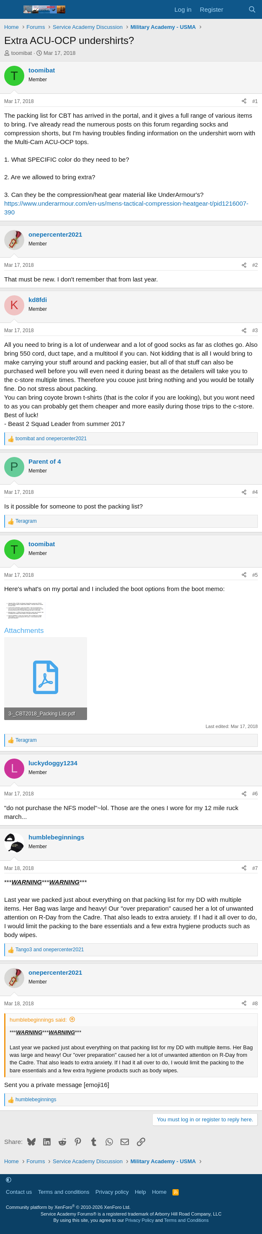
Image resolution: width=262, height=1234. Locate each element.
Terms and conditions (64, 1192)
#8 (255, 1004)
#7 (255, 868)
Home (159, 1192)
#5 (255, 575)
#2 (255, 265)
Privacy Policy (139, 1220)
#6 (255, 794)
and (51, 438)
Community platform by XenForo (68, 1207)
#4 (255, 492)
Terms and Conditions (186, 1220)
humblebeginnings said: (38, 1020)
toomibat (21, 53)
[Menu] (11, 9)
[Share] (244, 101)
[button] (8, 1180)
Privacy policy (111, 1192)
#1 (255, 101)
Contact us (19, 1192)
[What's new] (235, 9)
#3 (255, 330)
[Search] (252, 9)
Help (140, 1192)
